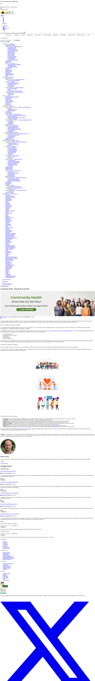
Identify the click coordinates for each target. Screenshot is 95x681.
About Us (5, 541)
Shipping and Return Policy (8, 557)
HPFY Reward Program (8, 563)
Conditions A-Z (6, 193)
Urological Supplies (10, 87)
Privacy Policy (6, 547)
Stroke (7, 250)
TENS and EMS (11, 156)
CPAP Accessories (11, 136)
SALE (88, 35)
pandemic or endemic (30, 428)
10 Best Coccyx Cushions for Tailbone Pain (9, 482)
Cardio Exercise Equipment (13, 162)
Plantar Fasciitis (9, 219)
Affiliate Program (6, 568)
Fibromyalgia (8, 229)
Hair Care (8, 261)
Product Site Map (6, 548)
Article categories (5, 41)
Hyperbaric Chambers (12, 118)
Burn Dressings (11, 54)
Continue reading (4, 463)
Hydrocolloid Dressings (13, 49)
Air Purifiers (10, 121)
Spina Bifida (8, 224)
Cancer (7, 270)
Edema (7, 201)
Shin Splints (8, 222)
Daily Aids (55, 35)
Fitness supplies (11, 175)
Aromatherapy (8, 182)
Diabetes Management (10, 210)
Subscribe (3, 527)
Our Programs (3, 561)
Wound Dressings (10, 46)
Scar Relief (8, 72)
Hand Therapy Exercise (13, 164)
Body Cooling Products (11, 190)
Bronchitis (8, 269)
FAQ (4, 579)
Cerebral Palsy (8, 200)
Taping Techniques (10, 187)
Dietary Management (10, 277)
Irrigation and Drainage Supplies (12, 96)
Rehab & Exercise (10, 159)
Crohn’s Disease (9, 199)
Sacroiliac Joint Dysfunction (11, 257)
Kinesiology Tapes (12, 189)
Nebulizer (10, 108)
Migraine (7, 216)
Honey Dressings (11, 53)
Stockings (10, 145)
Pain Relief (8, 184)
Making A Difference (4, 286)
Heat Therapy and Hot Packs (14, 179)
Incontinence (63, 35)
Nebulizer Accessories (12, 109)
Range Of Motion (9, 259)
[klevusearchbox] (24, 33)
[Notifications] (4, 29)
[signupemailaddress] (6, 525)
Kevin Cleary (4, 316)
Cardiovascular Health (10, 245)
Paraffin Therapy (9, 168)
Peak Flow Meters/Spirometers (12, 132)
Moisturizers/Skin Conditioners (14, 64)
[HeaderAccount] (6, 27)
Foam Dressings (11, 51)
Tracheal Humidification (13, 126)
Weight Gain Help (9, 227)
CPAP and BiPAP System (11, 133)
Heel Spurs (8, 194)
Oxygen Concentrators (12, 116)
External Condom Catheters (13, 82)
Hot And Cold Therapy (11, 177)
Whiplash (7, 271)
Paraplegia (8, 218)
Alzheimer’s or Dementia (11, 233)
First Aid (7, 69)
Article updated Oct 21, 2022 (27, 316)
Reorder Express (6, 553)
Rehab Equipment (11, 160)
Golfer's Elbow (9, 268)
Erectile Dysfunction (10, 196)
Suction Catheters (11, 130)
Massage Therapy (9, 167)
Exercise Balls (11, 171)
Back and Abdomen (12, 152)
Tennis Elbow (8, 225)
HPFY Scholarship (7, 566)
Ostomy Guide (8, 102)
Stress (7, 226)
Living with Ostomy (10, 101)
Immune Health (9, 138)
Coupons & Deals (6, 573)
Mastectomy (71, 35)
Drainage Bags (9, 78)
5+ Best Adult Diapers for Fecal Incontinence (10, 493)
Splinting (8, 185)
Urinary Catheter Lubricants (13, 80)
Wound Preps (8, 62)
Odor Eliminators (9, 67)
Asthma (7, 211)
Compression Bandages (10, 45)
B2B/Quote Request (7, 559)
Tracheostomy (9, 125)
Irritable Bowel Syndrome (11, 276)
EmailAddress (15, 525)
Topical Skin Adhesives (13, 66)
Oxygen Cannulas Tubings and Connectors (16, 117)
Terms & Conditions (7, 555)
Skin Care (8, 63)
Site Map (5, 546)
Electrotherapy (9, 155)
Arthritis (7, 209)
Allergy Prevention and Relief (12, 119)
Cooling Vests (11, 191)
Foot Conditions (9, 212)
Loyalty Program (6, 565)
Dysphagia (8, 240)
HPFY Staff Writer (5, 473)
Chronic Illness (9, 267)
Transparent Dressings (12, 50)
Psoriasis (7, 228)
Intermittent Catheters (12, 84)
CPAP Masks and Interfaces (13, 134)
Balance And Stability (12, 163)
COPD (7, 255)
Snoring (7, 223)
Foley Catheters (11, 85)
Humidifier (10, 123)
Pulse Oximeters (9, 112)
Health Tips (5, 575)
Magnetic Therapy (9, 169)
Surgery (7, 243)
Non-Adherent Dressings (13, 59)
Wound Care (8, 35)
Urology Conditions (10, 92)
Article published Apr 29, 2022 (14, 316)
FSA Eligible (5, 576)
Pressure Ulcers (9, 206)
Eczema (7, 253)
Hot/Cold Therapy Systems (13, 178)
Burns (7, 215)
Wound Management (10, 74)
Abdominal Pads (9, 70)
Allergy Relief (11, 122)
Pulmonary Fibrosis (9, 260)
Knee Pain (8, 203)
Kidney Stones (11, 93)
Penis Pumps (3, 511)
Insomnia (7, 208)
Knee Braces (10, 154)
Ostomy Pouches (9, 100)
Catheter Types (11, 86)
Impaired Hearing (9, 266)
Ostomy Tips (8, 99)
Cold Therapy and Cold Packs (14, 180)
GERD (7, 272)
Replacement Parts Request (8, 558)
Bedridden (8, 232)
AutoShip (5, 569)
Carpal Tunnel (8, 205)
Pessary (9, 89)
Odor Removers (9, 98)
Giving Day (5, 564)
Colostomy (8, 103)
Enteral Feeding (47, 35)
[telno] (4, 26)
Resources (3, 571)
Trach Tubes (10, 131)
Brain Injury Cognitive (10, 234)
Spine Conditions (9, 238)
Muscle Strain (8, 263)
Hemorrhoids (10, 94)
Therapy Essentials (9, 192)
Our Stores (5, 543)
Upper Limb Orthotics (12, 149)
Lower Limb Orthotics (12, 148)
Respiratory (30, 35)
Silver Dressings (11, 55)
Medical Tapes (8, 71)
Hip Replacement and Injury (11, 237)
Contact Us (5, 25)
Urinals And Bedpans (12, 88)
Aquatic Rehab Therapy (10, 176)
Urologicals (16, 35)
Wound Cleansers (9, 73)
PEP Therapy (8, 111)
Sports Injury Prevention (10, 197)
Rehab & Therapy (81, 35)
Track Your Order (6, 552)
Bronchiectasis (8, 252)
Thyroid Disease (9, 262)
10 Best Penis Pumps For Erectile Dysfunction (10, 513)
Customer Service (4, 550)
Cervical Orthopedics (12, 151)
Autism (7, 214)
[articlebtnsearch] (18, 40)
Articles (4, 574)
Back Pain (8, 202)
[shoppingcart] (48, 30)
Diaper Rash (8, 207)
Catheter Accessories (10, 79)
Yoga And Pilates (11, 173)
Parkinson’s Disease (10, 236)
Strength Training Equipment (14, 161)
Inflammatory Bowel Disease (11, 258)
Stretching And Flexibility (13, 172)
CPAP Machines (11, 137)
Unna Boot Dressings (12, 56)
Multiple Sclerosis (9, 217)
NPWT (7, 75)
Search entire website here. (17, 33)
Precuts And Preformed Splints (14, 186)
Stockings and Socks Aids (13, 144)
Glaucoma (8, 244)
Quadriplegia (8, 220)
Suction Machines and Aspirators (14, 129)
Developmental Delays (10, 235)
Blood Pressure (9, 242)
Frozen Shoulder (9, 231)
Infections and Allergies (10, 246)
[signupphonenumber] (6, 533)
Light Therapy (8, 183)
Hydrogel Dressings (12, 47)
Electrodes (10, 157)
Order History (6, 554)
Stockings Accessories (12, 143)
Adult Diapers (3, 490)
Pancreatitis (8, 273)
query (2, 40)
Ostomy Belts (8, 104)
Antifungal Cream (11, 65)
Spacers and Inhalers (10, 124)
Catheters (8, 81)
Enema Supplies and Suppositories (15, 90)
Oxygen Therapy (9, 114)
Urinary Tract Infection (10, 247)
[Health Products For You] (47, 12)
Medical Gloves (9, 61)
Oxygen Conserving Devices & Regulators (16, 115)
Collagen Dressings (12, 57)
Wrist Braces (10, 153)
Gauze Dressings (11, 58)
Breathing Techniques (10, 139)
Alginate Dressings (12, 48)
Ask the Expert (6, 580)
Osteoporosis (8, 251)
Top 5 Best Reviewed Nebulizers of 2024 (9, 504)
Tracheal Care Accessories (13, 127)
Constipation (8, 241)
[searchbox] (6, 33)
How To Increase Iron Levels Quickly (8, 471)
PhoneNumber (15, 533)
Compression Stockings (11, 141)
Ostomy (23, 35)
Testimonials (5, 544)
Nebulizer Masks (11, 110)
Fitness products (9, 170)
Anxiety (7, 254)
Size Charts (5, 577)
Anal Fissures (8, 275)
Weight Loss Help (9, 249)
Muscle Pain (8, 198)
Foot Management (11, 147)
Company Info (3, 539)
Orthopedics (38, 35)
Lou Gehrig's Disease (10, 264)
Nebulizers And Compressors (12, 107)
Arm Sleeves (10, 165)
